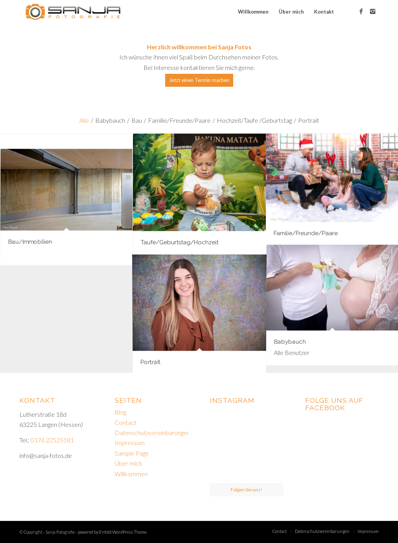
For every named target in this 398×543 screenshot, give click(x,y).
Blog (120, 412)
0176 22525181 (52, 440)
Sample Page (132, 453)
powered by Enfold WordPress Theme (112, 531)
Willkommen (131, 473)
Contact (125, 422)
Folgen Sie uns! (246, 490)
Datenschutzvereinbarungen (152, 432)
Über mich (128, 463)
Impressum (130, 442)
